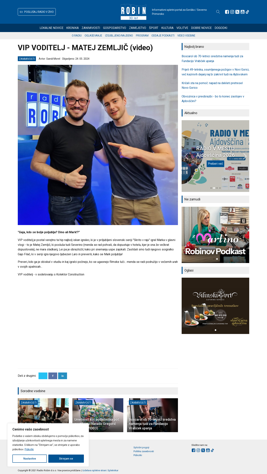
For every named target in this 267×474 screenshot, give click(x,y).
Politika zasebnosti (144, 451)
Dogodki (221, 28)
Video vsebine (186, 35)
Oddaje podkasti (162, 35)
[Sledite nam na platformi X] (237, 12)
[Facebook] (52, 375)
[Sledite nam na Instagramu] (232, 12)
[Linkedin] (62, 375)
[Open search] (218, 12)
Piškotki (29, 449)
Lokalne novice (51, 28)
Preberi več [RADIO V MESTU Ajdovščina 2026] (215, 163)
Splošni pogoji (141, 447)
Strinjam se (66, 458)
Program (142, 35)
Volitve (182, 28)
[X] (43, 375)
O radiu (77, 35)
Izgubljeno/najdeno (119, 35)
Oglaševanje (93, 35)
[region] (48, 445)
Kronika (72, 28)
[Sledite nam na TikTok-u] (247, 12)
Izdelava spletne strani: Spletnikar (100, 470)
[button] (37, 12)
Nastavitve (29, 458)
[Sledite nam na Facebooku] (227, 12)
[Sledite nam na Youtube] (242, 12)
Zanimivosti (91, 28)
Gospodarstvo (114, 28)
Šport (153, 28)
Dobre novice (201, 28)
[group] (215, 235)
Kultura (167, 28)
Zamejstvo (137, 28)
